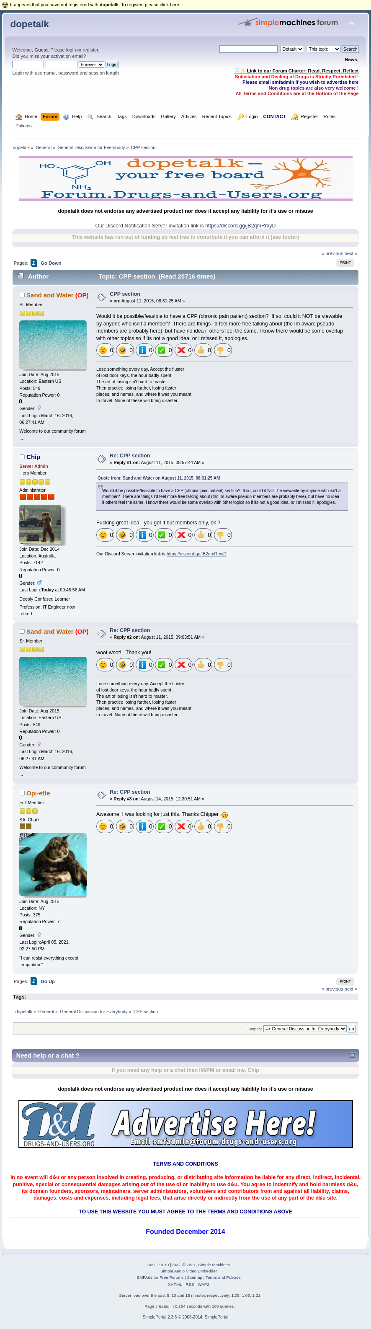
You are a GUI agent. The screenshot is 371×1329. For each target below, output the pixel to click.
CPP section (125, 294)
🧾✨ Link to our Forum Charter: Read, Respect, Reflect (296, 70)
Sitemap (194, 1277)
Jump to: (254, 1029)
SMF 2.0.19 (158, 1264)
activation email (67, 56)
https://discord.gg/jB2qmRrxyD (240, 226)
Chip (33, 456)
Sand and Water (50, 295)
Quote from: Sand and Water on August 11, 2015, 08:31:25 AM (159, 478)
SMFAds (144, 1277)
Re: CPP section (130, 456)
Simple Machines (214, 1264)
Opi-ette (38, 793)
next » (351, 253)
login (71, 49)
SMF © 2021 (184, 1264)
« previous (332, 253)
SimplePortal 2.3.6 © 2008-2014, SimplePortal (186, 1317)
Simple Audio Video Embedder (188, 1271)
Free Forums (171, 1277)
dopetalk (29, 24)
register (90, 49)
